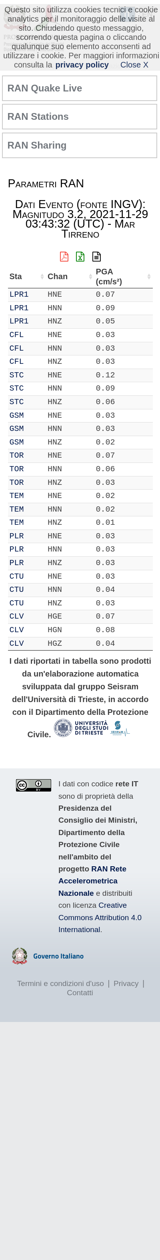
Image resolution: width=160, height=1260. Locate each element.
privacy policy (82, 64)
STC (17, 375)
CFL (17, 334)
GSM (17, 415)
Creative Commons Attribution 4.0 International (100, 917)
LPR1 (19, 294)
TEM (17, 495)
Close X (134, 64)
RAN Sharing (37, 145)
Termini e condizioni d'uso (60, 983)
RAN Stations (38, 116)
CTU (17, 576)
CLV (17, 616)
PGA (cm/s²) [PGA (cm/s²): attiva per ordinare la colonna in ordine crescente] (109, 276)
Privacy (126, 983)
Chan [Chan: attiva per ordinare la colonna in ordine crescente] (58, 276)
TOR (17, 455)
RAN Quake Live (45, 88)
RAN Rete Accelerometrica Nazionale (92, 881)
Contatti (80, 992)
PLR (17, 536)
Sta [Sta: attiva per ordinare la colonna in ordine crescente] (16, 276)
